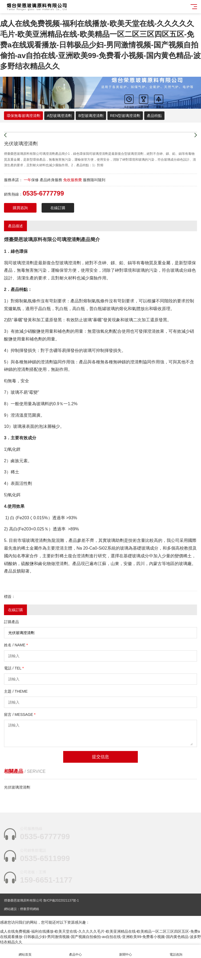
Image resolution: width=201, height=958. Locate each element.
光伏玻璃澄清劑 (17, 787)
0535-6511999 (45, 858)
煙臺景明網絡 (29, 909)
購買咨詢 (20, 208)
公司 (57, 239)
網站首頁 (25, 951)
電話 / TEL (14, 668)
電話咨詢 (176, 951)
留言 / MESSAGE (19, 714)
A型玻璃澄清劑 (59, 115)
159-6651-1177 (46, 880)
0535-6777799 (45, 836)
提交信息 (100, 756)
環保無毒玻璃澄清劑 (23, 115)
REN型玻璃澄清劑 (125, 115)
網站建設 (10, 909)
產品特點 (154, 115)
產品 (85, 239)
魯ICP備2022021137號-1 (61, 900)
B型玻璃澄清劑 (90, 115)
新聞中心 (125, 951)
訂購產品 (11, 622)
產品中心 (75, 951)
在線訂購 (57, 208)
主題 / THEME (16, 691)
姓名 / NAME (16, 645)
